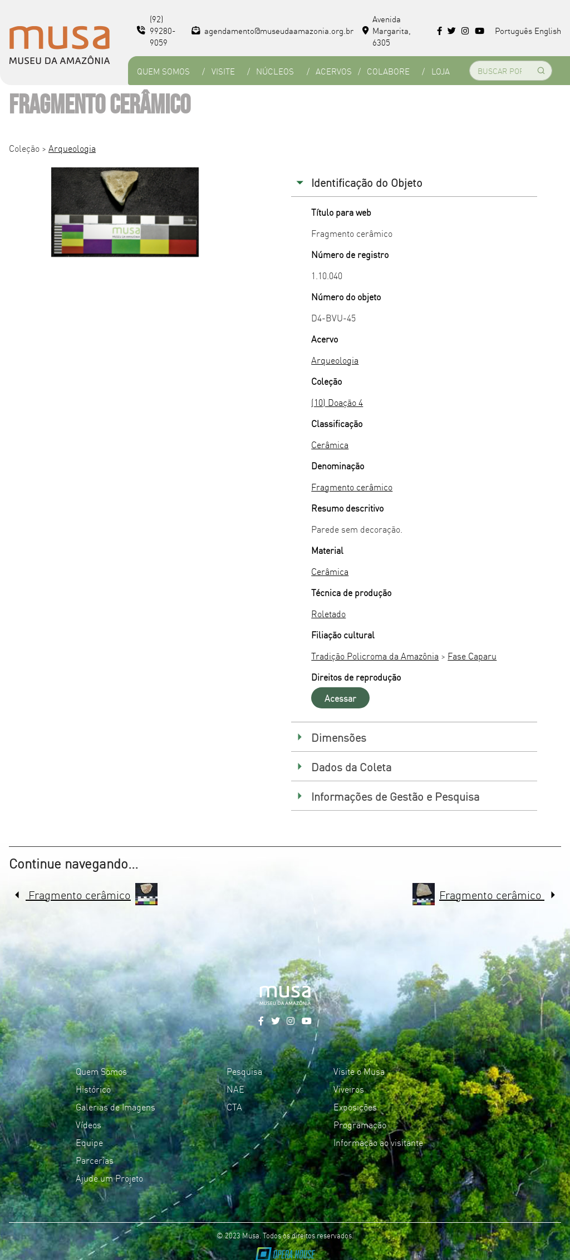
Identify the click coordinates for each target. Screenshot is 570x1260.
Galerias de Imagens (115, 1106)
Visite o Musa (359, 1071)
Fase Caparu (472, 655)
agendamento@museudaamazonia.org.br (272, 30)
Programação (359, 1124)
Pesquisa (244, 1071)
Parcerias (95, 1160)
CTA (234, 1106)
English (547, 30)
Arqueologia (72, 148)
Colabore (388, 71)
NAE (235, 1089)
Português (513, 30)
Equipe (89, 1142)
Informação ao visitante (378, 1142)
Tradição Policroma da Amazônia (375, 655)
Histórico (93, 1089)
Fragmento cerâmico (351, 486)
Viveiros (348, 1089)
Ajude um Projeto (109, 1178)
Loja (440, 71)
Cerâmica (329, 444)
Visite (223, 71)
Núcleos (275, 71)
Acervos (334, 71)
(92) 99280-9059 (156, 30)
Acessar (340, 698)
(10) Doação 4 (337, 402)
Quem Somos (163, 71)
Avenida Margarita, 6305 (386, 30)
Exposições (355, 1106)
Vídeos (88, 1124)
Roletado (328, 613)
